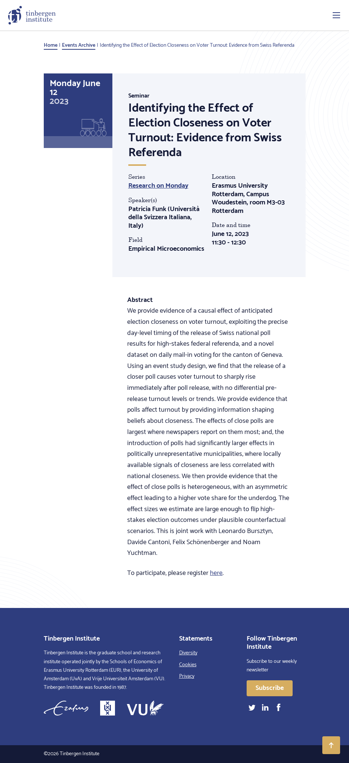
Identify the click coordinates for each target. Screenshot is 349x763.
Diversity (188, 653)
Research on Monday (158, 185)
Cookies (188, 665)
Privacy (186, 676)
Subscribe (270, 688)
